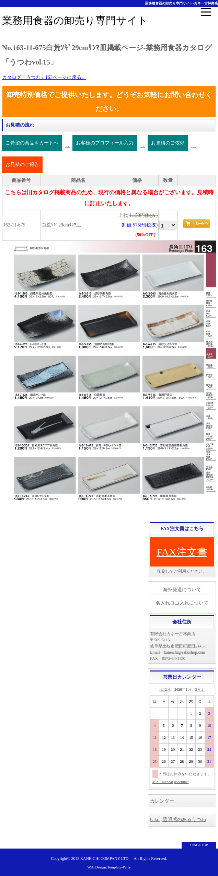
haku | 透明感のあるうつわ (178, 819)
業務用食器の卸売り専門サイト (75, 20)
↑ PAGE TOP (199, 845)
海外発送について (182, 589)
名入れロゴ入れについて (182, 603)
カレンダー (162, 801)
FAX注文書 (182, 552)
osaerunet (181, 782)
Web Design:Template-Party (109, 867)
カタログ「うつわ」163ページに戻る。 (44, 77)
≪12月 (165, 689)
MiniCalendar (162, 782)
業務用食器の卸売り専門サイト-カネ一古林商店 (181, 3)
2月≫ (200, 689)
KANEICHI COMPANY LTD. (104, 858)
